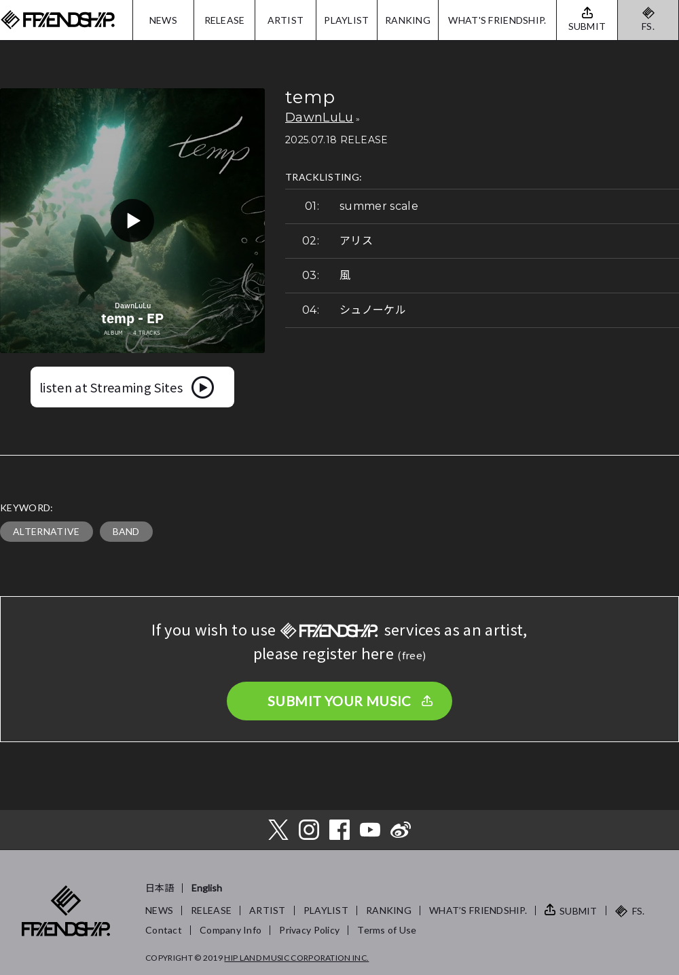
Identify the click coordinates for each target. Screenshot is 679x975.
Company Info (230, 930)
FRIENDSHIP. (57, 20)
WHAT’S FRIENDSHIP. (478, 910)
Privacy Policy (309, 930)
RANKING (407, 20)
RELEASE (224, 20)
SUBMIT (578, 911)
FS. (648, 26)
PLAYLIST (346, 20)
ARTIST (286, 20)
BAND (126, 531)
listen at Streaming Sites (111, 387)
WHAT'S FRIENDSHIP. (497, 20)
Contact (163, 930)
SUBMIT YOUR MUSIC (339, 701)
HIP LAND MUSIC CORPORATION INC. (296, 958)
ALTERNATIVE (46, 531)
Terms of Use (386, 930)
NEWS (163, 20)
